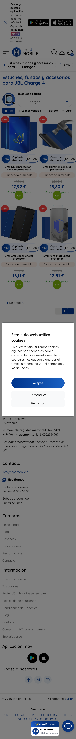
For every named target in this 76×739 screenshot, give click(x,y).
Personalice (38, 395)
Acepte (38, 383)
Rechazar (38, 403)
